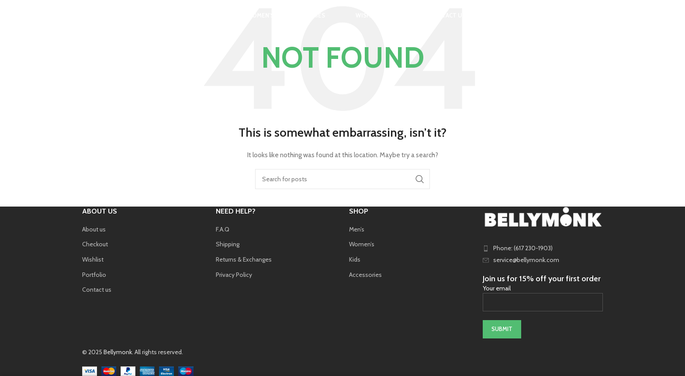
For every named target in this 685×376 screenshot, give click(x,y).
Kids (354, 259)
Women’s (361, 244)
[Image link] (543, 216)
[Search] (86, 19)
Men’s (356, 229)
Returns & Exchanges (244, 259)
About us (94, 229)
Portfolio (94, 275)
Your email (543, 294)
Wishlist (93, 259)
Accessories (365, 275)
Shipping (227, 244)
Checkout (95, 244)
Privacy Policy (234, 275)
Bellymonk (118, 352)
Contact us (96, 289)
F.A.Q (222, 229)
